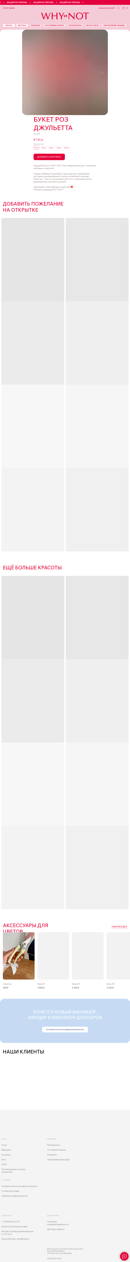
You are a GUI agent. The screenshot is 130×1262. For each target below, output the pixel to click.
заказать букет (107, 8)
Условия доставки (10, 1191)
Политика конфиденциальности (58, 1223)
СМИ (4, 1164)
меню (12, 8)
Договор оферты (55, 1229)
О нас (4, 1145)
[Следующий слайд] (102, 72)
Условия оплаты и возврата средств (19, 1186)
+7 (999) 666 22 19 (10, 1221)
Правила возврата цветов (14, 1195)
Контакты (6, 1154)
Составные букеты (56, 1149)
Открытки (52, 1154)
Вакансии (6, 1149)
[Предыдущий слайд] (28, 72)
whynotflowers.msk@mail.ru (15, 1239)
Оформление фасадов (58, 1159)
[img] (53, 956)
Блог (3, 1159)
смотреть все (119, 926)
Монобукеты (53, 1145)
